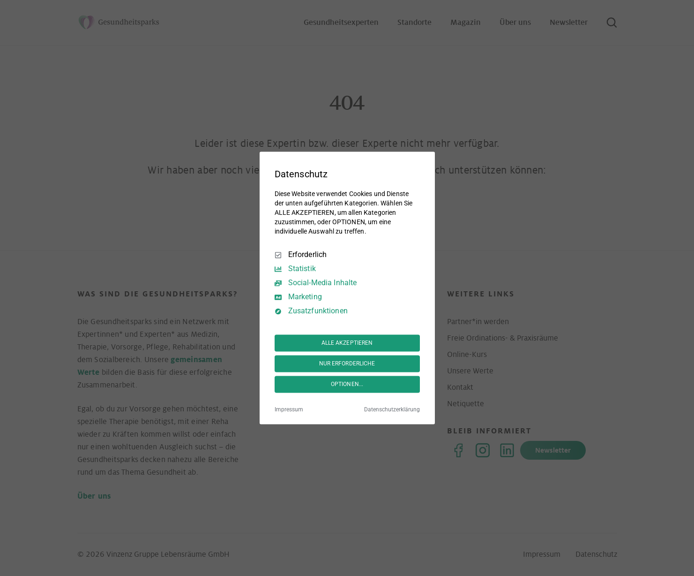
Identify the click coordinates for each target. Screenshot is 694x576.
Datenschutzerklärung (392, 410)
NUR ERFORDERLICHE (347, 363)
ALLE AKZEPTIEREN (347, 343)
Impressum (289, 410)
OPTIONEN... (347, 384)
